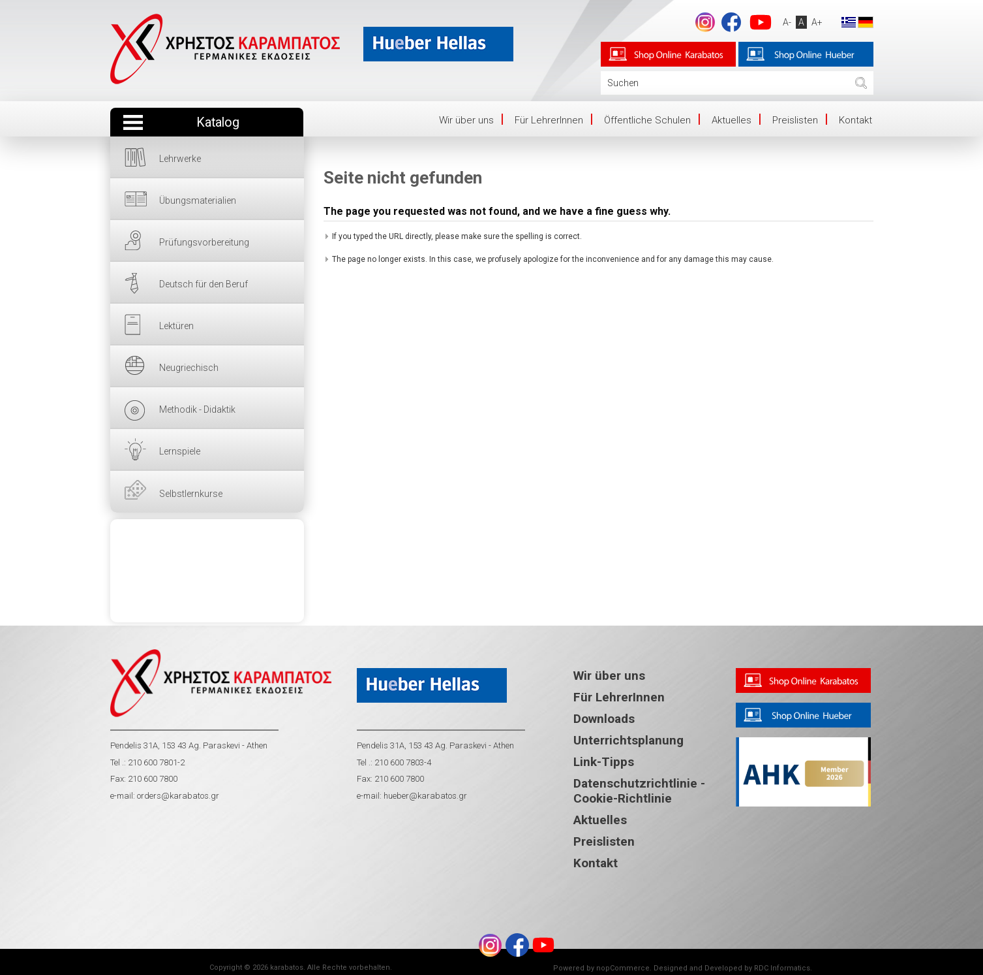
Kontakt (855, 120)
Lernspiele (179, 451)
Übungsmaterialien (197, 200)
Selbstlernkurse (190, 493)
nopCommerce (623, 968)
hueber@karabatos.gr (424, 796)
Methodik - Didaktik (197, 409)
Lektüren (176, 326)
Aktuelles (731, 120)
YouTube (761, 22)
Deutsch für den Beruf (203, 284)
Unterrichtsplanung (628, 740)
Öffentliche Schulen (647, 120)
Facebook (731, 22)
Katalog (217, 122)
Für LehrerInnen (549, 120)
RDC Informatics (782, 968)
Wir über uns (466, 120)
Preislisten (795, 120)
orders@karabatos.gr (178, 796)
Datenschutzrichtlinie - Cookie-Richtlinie (639, 791)
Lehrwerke (180, 158)
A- (787, 22)
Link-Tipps (603, 761)
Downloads (604, 718)
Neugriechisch (189, 367)
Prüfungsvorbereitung (204, 242)
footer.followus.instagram (705, 22)
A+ (817, 22)
